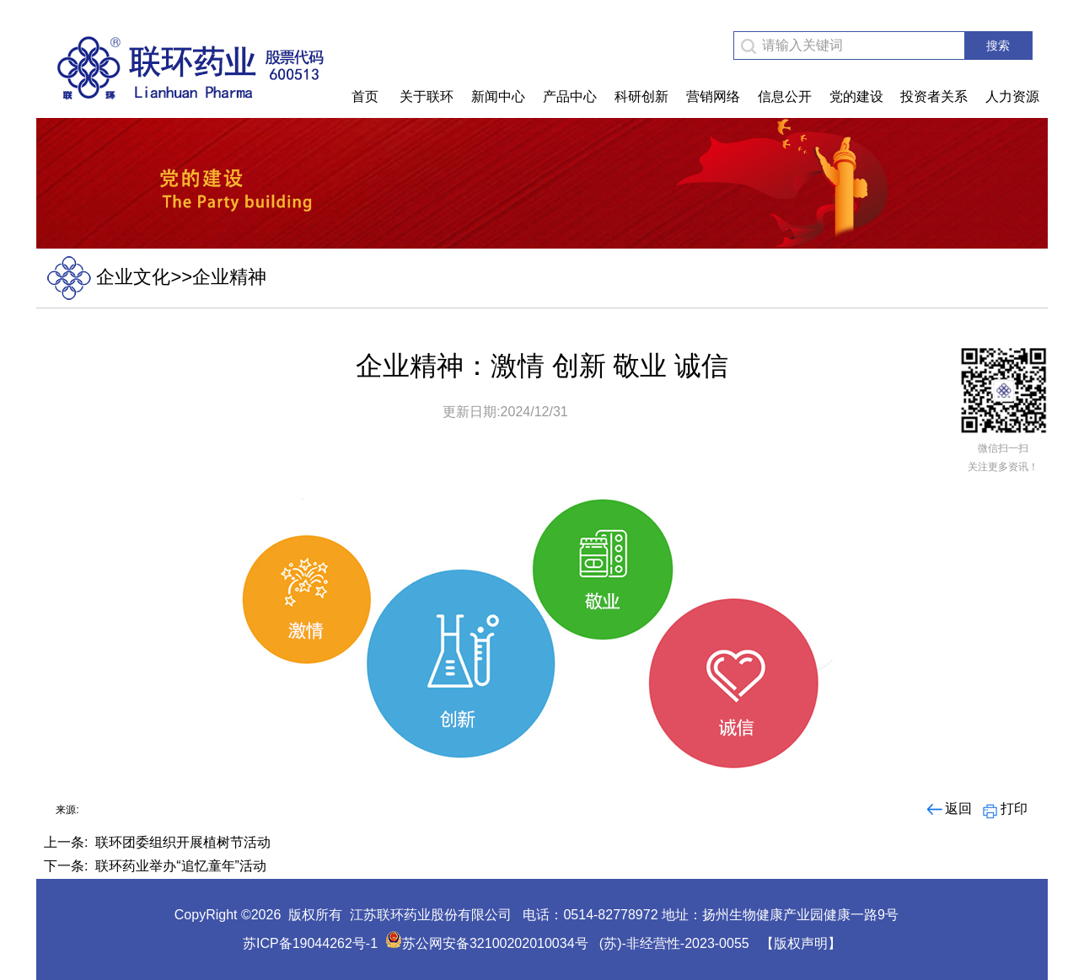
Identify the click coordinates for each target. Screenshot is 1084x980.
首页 (364, 96)
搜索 (998, 45)
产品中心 (570, 96)
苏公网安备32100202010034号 (486, 943)
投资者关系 (934, 96)
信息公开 (785, 96)
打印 (1003, 808)
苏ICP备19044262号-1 (310, 943)
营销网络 (713, 96)
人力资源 (1012, 96)
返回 (948, 808)
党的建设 (856, 96)
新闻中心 (498, 96)
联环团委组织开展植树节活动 (183, 842)
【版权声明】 (800, 943)
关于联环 (426, 96)
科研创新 (641, 96)
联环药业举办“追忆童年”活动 (180, 866)
